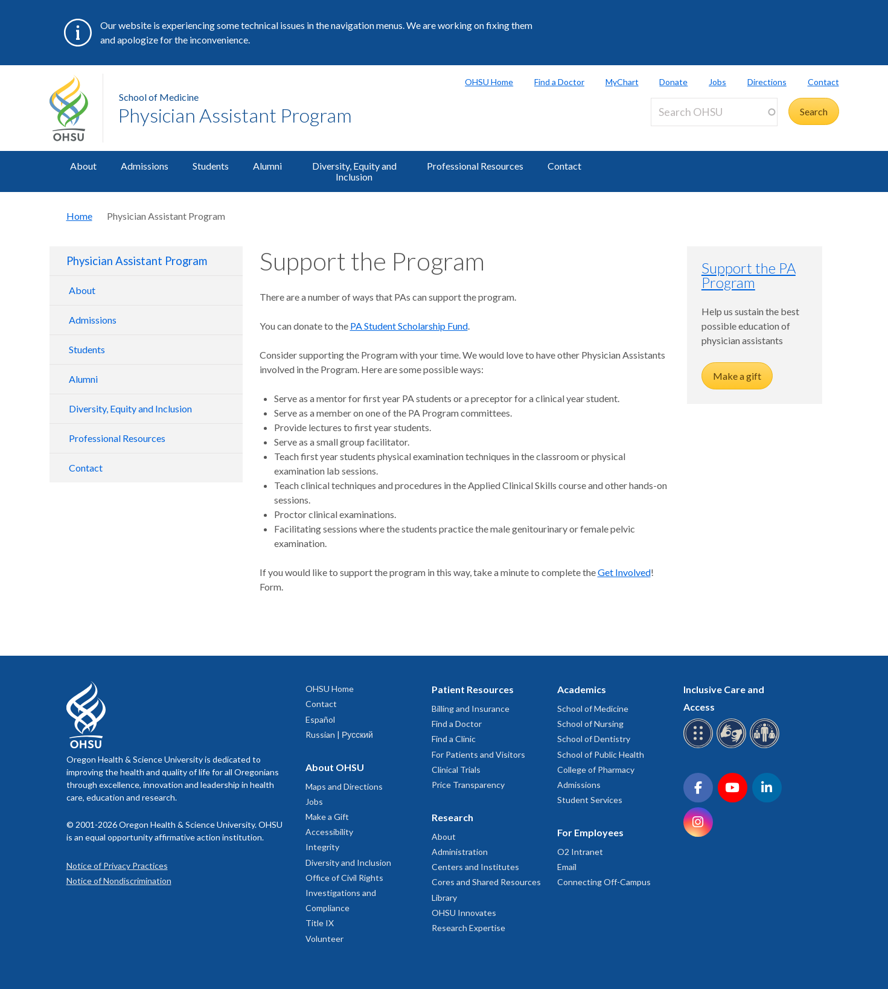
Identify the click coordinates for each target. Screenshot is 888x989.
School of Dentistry (593, 739)
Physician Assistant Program (235, 115)
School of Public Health (600, 754)
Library (444, 897)
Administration (460, 852)
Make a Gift (327, 816)
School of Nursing (590, 724)
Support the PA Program (748, 275)
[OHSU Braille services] (700, 746)
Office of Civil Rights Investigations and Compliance (344, 892)
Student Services (589, 800)
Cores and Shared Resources (486, 882)
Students (211, 165)
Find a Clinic (454, 739)
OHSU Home (489, 82)
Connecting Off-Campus (604, 882)
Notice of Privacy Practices (117, 865)
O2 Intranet (580, 852)
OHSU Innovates (464, 912)
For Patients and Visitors (478, 754)
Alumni (267, 165)
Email (567, 867)
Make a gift (737, 376)
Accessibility (329, 832)
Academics (581, 689)
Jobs (717, 82)
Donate (673, 82)
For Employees (590, 832)
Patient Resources (473, 689)
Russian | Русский (339, 734)
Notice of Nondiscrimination (118, 880)
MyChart (622, 82)
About (83, 165)
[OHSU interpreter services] (766, 746)
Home (79, 216)
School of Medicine (159, 97)
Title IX (319, 923)
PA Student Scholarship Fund (409, 325)
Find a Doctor (559, 82)
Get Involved (624, 572)
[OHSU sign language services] (733, 746)
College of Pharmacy (595, 769)
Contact (823, 82)
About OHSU (334, 767)
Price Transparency (468, 784)
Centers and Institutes (475, 867)
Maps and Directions (344, 786)
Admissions (144, 165)
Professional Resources (475, 165)
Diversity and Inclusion (348, 862)
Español (320, 719)
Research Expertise (468, 928)
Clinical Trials (456, 769)
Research (452, 817)
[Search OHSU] (714, 112)
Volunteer (324, 938)
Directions (767, 82)
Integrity (322, 847)
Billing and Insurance (470, 708)
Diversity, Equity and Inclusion (354, 171)
